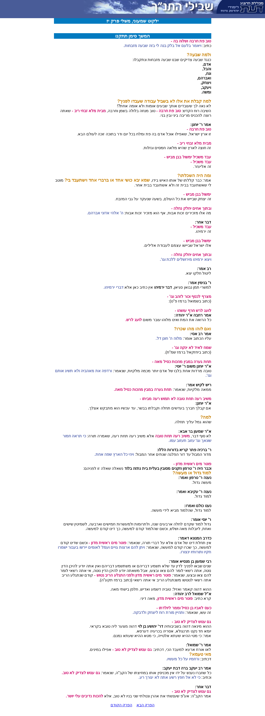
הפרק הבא (145, 705)
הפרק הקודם (121, 705)
